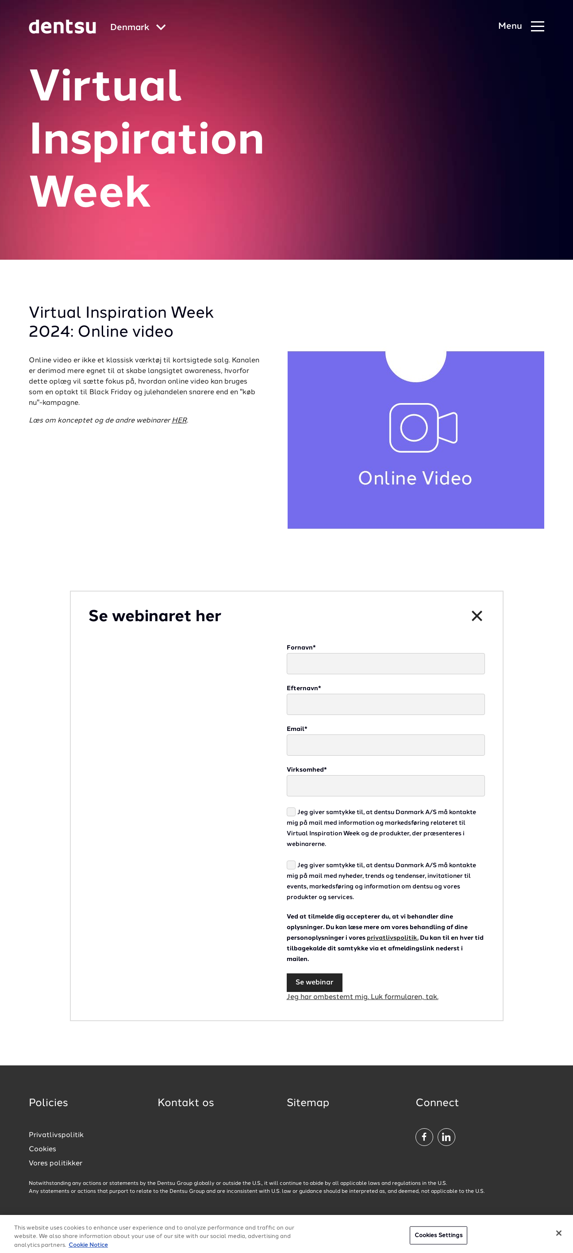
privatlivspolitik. (393, 938)
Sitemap (308, 1103)
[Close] (559, 1236)
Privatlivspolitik (56, 1135)
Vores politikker (55, 1163)
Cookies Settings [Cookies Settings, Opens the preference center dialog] (438, 1238)
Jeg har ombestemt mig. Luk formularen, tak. (362, 997)
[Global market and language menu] (138, 28)
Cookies (42, 1149)
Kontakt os (186, 1103)
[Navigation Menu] (521, 26)
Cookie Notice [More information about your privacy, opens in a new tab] (88, 1249)
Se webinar (315, 982)
